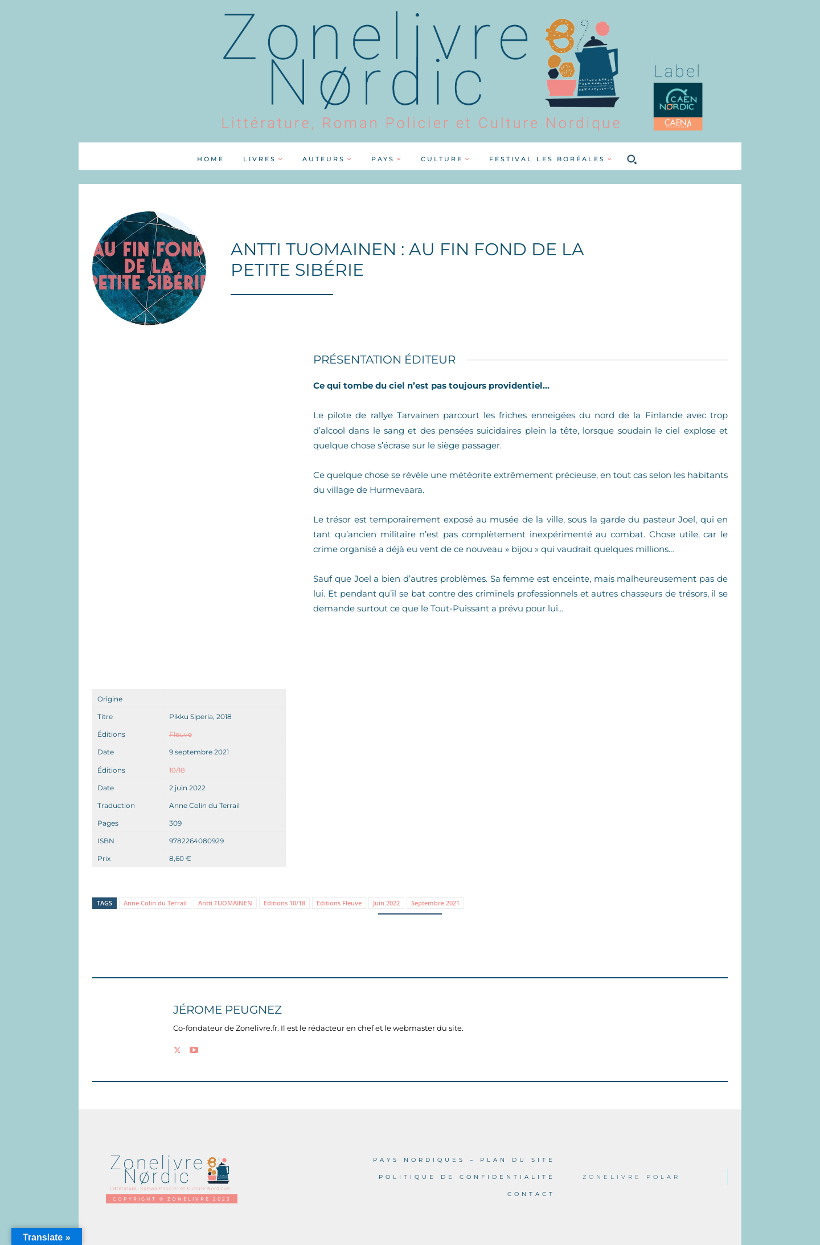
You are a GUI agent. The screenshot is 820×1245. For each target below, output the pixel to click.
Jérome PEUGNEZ (227, 1010)
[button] (631, 159)
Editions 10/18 (284, 903)
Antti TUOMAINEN (225, 903)
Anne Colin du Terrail (155, 903)
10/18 (177, 770)
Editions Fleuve (339, 903)
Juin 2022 (386, 903)
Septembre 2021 (435, 903)
